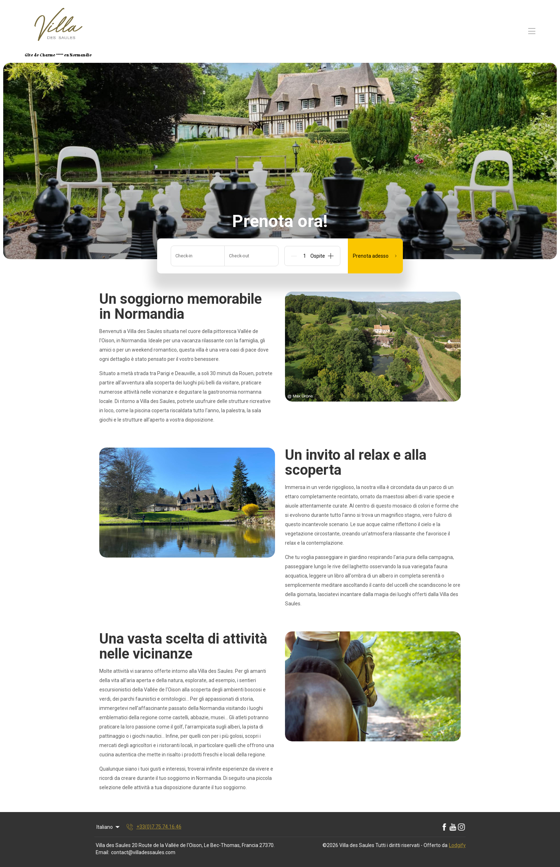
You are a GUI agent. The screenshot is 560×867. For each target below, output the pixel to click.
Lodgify (457, 845)
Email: (102, 852)
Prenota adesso (375, 256)
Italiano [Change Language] (108, 827)
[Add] (330, 256)
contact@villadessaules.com (143, 852)
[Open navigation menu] (531, 31)
